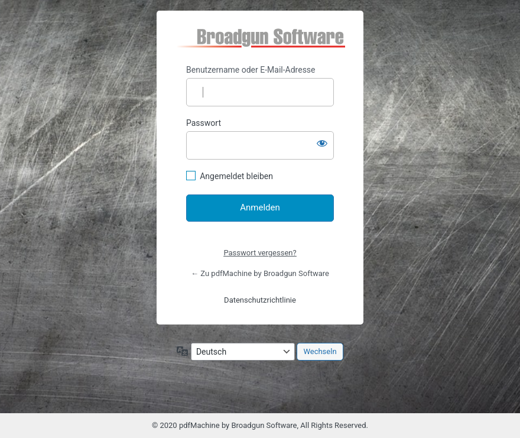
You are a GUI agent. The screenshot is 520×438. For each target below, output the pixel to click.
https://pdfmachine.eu (260, 38)
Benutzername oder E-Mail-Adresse (251, 69)
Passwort (203, 123)
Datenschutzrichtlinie (260, 300)
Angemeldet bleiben (236, 176)
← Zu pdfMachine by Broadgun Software (260, 273)
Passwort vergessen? (259, 252)
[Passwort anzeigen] (322, 143)
